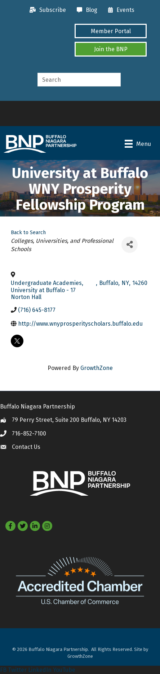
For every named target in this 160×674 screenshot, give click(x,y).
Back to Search (28, 232)
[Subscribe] (46, 10)
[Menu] (138, 143)
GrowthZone (96, 368)
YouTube (64, 669)
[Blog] (85, 10)
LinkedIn (40, 669)
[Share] (129, 245)
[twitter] (17, 341)
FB (3, 669)
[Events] (119, 10)
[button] (111, 31)
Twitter (17, 669)
